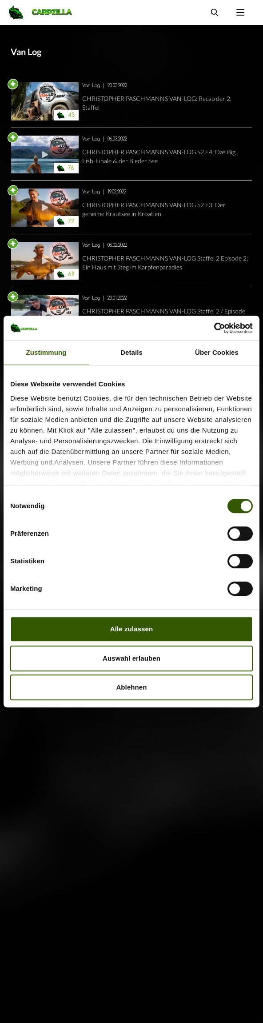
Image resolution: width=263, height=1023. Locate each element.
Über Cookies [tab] (217, 352)
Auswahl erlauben (131, 658)
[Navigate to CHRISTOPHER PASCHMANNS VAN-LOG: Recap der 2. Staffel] (45, 101)
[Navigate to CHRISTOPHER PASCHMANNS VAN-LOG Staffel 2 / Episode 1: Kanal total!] (45, 314)
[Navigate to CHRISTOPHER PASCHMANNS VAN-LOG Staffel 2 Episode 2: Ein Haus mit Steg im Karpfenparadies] (45, 261)
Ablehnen (131, 687)
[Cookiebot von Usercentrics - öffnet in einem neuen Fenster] (214, 328)
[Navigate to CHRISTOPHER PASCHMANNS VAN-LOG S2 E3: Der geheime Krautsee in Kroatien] (45, 208)
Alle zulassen (131, 629)
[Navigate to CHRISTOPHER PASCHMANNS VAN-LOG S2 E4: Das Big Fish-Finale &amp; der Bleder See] (45, 155)
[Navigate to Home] (45, 12)
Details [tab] (131, 352)
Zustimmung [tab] (46, 352)
